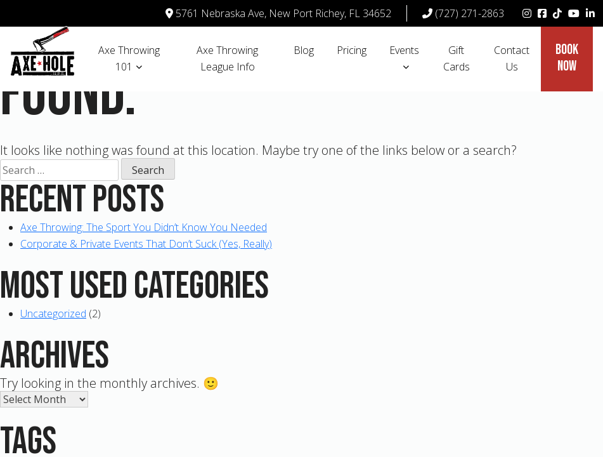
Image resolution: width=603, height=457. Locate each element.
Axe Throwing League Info (227, 58)
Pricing (351, 50)
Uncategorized (53, 314)
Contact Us (511, 58)
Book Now (566, 58)
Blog (304, 50)
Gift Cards (456, 58)
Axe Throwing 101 (129, 58)
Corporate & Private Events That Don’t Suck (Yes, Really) (146, 244)
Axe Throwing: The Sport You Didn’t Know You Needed (143, 227)
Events (404, 50)
